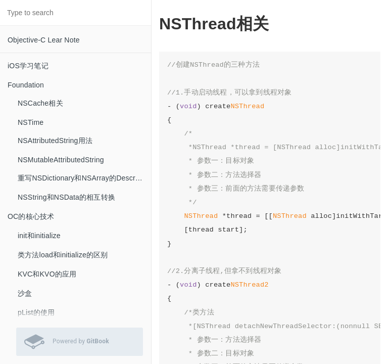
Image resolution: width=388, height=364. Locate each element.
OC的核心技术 (31, 216)
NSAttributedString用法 (55, 140)
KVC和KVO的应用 (47, 274)
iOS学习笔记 (28, 66)
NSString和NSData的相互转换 (66, 197)
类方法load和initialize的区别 (63, 255)
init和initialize (39, 236)
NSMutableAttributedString (61, 160)
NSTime (30, 122)
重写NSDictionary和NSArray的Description (84, 178)
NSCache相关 (40, 103)
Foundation (26, 85)
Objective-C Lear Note (44, 40)
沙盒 (25, 293)
